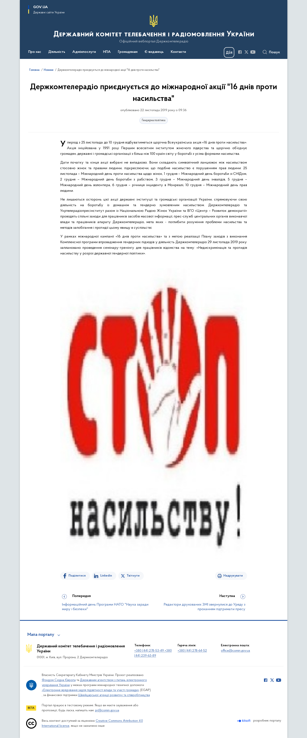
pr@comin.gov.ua (107, 710)
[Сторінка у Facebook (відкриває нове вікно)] (239, 52)
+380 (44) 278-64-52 (192, 650)
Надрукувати (233, 575)
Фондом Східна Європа (59, 680)
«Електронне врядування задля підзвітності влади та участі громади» (90, 690)
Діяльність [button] (56, 52)
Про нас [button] (34, 52)
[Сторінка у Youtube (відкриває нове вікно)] (252, 52)
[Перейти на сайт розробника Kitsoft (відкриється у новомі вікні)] (244, 720)
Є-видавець (154, 52)
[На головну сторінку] (153, 29)
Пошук (274, 52)
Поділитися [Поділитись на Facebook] (77, 575)
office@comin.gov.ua (235, 650)
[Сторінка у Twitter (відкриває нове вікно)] (246, 52)
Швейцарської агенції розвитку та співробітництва (114, 695)
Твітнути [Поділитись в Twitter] (133, 575)
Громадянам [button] (128, 52)
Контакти (178, 52)
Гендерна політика (153, 120)
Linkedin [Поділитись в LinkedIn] (106, 575)
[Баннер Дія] (229, 52)
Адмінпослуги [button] (84, 52)
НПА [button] (107, 52)
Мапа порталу (40, 635)
